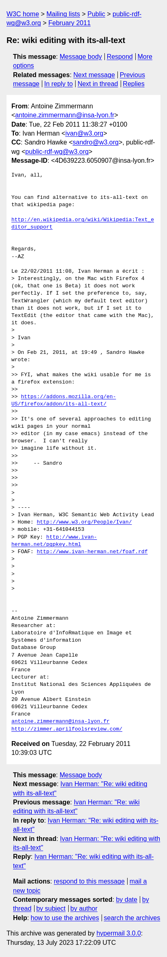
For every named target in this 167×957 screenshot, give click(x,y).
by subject (50, 908)
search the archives (132, 917)
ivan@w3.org (84, 133)
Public (96, 14)
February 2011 (69, 22)
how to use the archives (65, 917)
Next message (94, 74)
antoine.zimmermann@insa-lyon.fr (64, 115)
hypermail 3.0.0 (118, 933)
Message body (81, 56)
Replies (133, 83)
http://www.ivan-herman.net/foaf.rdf (92, 552)
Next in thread (98, 83)
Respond (120, 56)
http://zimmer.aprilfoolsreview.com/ (66, 729)
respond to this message (89, 881)
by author (84, 908)
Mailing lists (63, 14)
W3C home (23, 14)
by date (126, 899)
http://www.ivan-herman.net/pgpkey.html (54, 541)
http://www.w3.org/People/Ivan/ (84, 522)
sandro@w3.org (96, 142)
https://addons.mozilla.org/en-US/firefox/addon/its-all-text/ (63, 400)
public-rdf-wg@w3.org (57, 151)
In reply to (58, 83)
